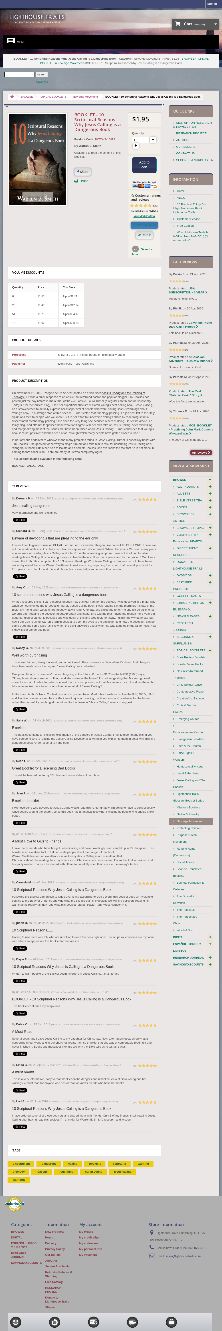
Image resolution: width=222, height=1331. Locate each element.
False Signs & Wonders (184, 756)
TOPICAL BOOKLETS (190, 650)
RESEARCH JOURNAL (183, 627)
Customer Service (188, 219)
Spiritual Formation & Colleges (188, 886)
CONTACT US (185, 153)
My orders (86, 1231)
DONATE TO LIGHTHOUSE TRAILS (188, 565)
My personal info (90, 1249)
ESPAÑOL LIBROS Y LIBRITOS (187, 947)
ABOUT (181, 197)
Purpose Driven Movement (185, 838)
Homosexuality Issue (190, 766)
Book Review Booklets (191, 657)
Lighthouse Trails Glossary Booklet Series (188, 797)
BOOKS (181, 507)
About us (51, 1260)
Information (185, 179)
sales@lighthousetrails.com (183, 1256)
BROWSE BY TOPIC (190, 527)
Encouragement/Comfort (189, 732)
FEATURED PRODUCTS (182, 586)
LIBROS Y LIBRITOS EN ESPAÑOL (188, 606)
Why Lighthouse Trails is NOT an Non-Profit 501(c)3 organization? (190, 236)
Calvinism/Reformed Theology (188, 674)
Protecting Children (188, 828)
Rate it (144, 235)
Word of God (184, 930)
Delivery (51, 1243)
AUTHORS (183, 140)
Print (84, 181)
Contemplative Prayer (190, 691)
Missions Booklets (188, 807)
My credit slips (89, 1237)
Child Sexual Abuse (189, 684)
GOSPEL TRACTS (188, 596)
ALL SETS (183, 493)
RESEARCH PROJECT (191, 133)
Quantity (138, 133)
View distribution (144, 216)
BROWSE (188, 58)
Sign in (212, 3)
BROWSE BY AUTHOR (183, 518)
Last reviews (185, 262)
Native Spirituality (187, 814)
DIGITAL (178, 937)
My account (90, 1224)
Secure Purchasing (58, 1266)
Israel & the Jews (187, 773)
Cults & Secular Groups (185, 709)
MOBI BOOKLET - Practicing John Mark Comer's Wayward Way (191, 429)
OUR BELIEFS (185, 146)
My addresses (88, 1243)
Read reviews (144, 225)
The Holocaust (185, 909)
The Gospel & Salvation (183, 900)
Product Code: (84, 139)
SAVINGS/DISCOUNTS (188, 964)
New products (54, 1231)
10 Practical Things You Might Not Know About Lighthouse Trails (190, 208)
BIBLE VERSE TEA (189, 500)
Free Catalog (185, 225)
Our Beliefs (53, 1254)
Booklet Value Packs (189, 664)
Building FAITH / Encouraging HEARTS (187, 538)
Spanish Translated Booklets (187, 872)
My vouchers (88, 1254)
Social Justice (185, 862)
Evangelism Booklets (190, 739)
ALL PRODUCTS (187, 486)
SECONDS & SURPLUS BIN (194, 160)
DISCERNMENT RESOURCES (185, 552)
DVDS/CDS (184, 575)
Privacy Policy (55, 1249)
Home (180, 191)
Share (82, 172)
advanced (42, 82)
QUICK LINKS (183, 111)
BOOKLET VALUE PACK (28, 465)
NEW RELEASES (188, 616)
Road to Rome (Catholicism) (184, 852)
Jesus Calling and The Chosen (189, 784)
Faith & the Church (188, 746)
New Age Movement (70, 63)
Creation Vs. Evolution (190, 698)
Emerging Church (187, 719)
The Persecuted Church (185, 920)
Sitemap (51, 1307)
